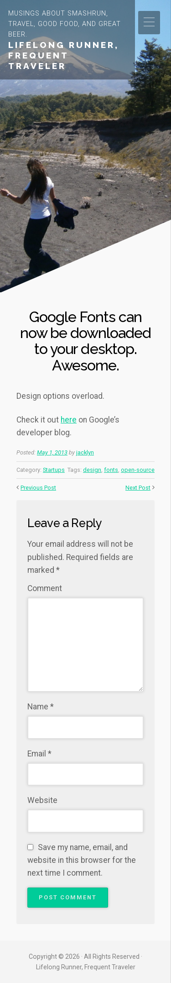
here (69, 419)
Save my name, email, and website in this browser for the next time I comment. (81, 860)
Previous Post (38, 487)
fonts (111, 469)
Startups (54, 469)
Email (39, 753)
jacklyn (85, 452)
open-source (138, 469)
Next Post (137, 487)
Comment (44, 588)
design (92, 469)
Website (42, 800)
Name (40, 706)
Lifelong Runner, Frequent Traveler (63, 55)
